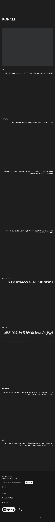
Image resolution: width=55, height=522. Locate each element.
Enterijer (5, 389)
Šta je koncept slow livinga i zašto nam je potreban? (30, 282)
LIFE (3, 168)
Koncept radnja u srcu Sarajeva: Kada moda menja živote (28, 73)
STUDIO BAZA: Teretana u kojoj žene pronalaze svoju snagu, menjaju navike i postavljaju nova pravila (27, 444)
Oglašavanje (7, 498)
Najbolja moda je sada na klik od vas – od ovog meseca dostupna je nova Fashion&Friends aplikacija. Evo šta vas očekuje (28, 333)
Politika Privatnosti (8, 517)
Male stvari (6, 278)
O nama (5, 493)
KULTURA (5, 119)
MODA (3, 69)
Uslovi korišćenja (36, 517)
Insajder (5, 328)
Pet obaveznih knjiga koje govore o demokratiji (32, 122)
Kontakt (5, 502)
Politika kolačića (22, 517)
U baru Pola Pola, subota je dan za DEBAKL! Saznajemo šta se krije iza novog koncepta (28, 172)
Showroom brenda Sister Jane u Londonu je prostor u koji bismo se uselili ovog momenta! (27, 393)
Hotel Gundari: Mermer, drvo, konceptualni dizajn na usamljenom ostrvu (29, 232)
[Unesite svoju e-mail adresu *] (12, 482)
